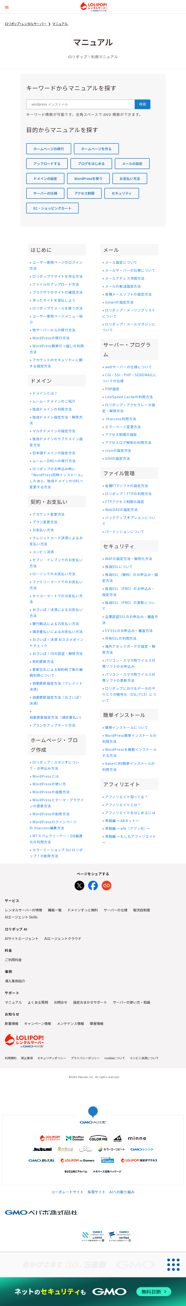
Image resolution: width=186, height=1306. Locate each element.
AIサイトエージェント (22, 938)
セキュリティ (122, 193)
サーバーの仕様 (45, 193)
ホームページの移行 (48, 148)
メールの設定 (132, 163)
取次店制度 (141, 910)
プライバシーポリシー (85, 1058)
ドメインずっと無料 (82, 910)
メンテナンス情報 (70, 1023)
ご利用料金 (13, 959)
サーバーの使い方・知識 (131, 1002)
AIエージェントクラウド (62, 938)
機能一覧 (55, 910)
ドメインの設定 (45, 178)
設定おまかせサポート (90, 1002)
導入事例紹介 (15, 981)
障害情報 (96, 1023)
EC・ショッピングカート (52, 208)
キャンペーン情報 (37, 1023)
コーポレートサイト (67, 1191)
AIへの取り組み (122, 1191)
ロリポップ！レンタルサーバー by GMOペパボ (93, 7)
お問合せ (60, 1002)
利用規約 (10, 1058)
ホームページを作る (96, 148)
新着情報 (11, 1023)
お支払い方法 (130, 178)
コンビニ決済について (144, 1058)
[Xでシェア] (79, 884)
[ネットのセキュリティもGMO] (93, 1291)
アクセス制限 (84, 193)
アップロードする (47, 163)
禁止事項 (27, 1058)
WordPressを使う (88, 178)
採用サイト (97, 1191)
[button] (7, 6)
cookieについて (114, 1058)
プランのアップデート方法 (54, 725)
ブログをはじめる (91, 163)
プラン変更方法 (45, 521)
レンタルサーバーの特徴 (23, 910)
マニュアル (13, 1002)
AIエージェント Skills (21, 917)
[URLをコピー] (106, 884)
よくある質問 (38, 1002)
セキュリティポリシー (51, 1058)
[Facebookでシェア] (93, 884)
